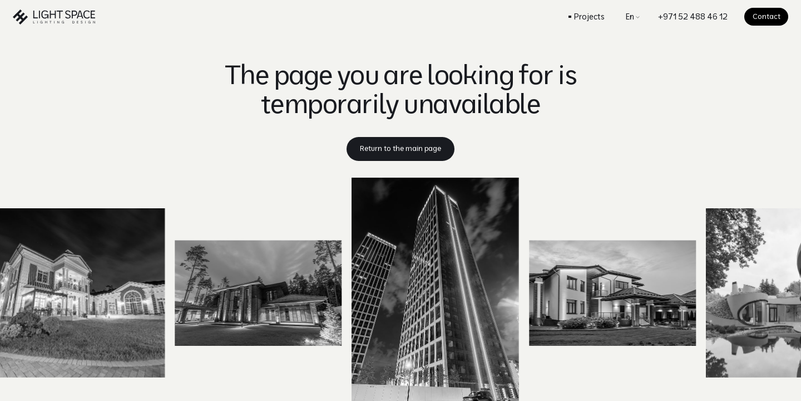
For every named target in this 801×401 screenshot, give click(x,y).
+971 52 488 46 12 (693, 17)
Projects (589, 17)
